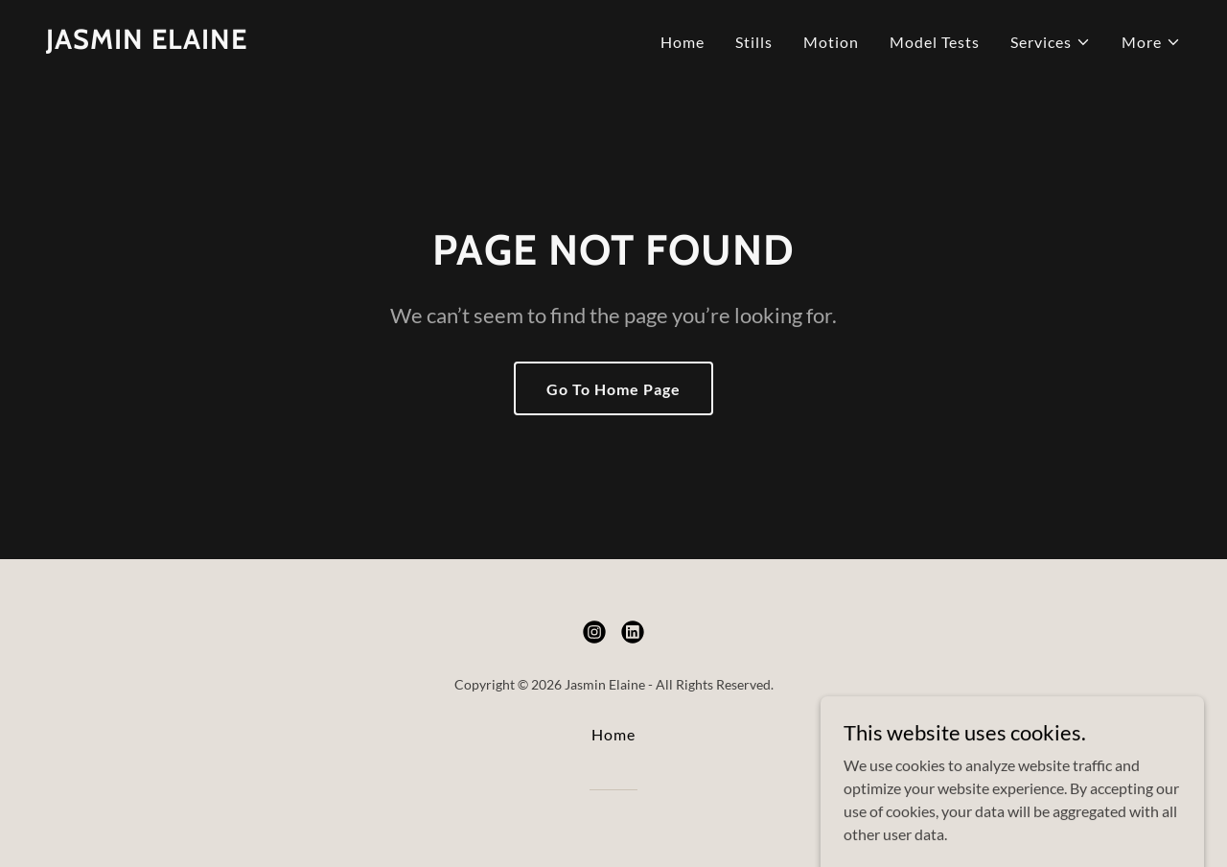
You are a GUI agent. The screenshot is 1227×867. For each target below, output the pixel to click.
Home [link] (682, 42)
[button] (1050, 42)
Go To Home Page (613, 389)
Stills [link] (754, 42)
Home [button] (613, 734)
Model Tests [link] (935, 42)
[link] (146, 43)
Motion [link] (831, 42)
